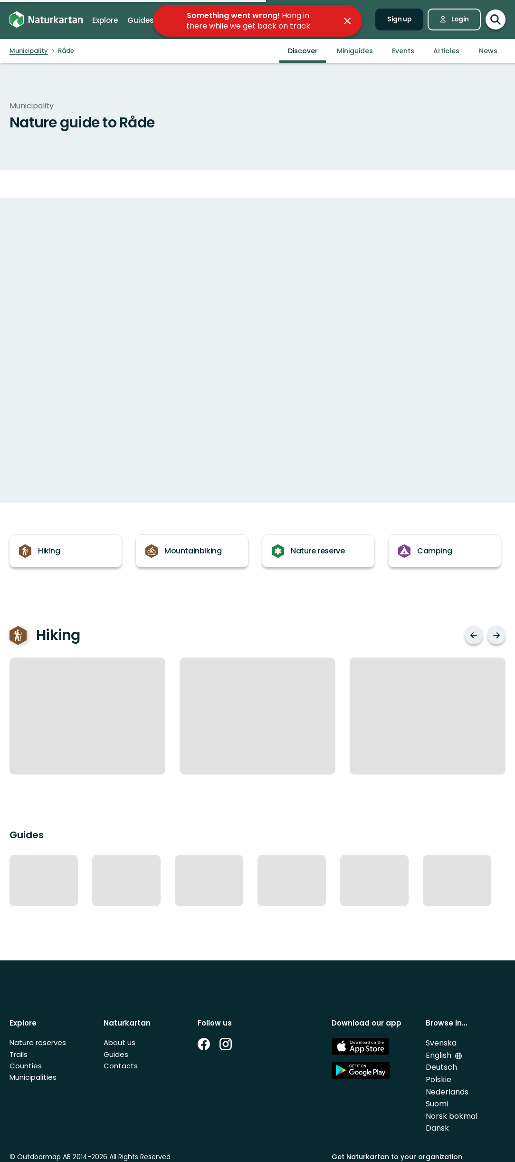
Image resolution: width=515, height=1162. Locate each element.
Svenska (441, 1042)
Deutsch (441, 1067)
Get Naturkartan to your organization (397, 1157)
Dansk (437, 1128)
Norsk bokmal (451, 1116)
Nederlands (447, 1091)
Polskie (438, 1079)
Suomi (437, 1103)
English (439, 1055)
